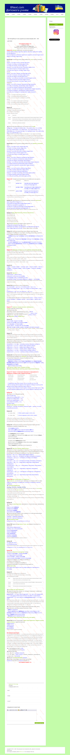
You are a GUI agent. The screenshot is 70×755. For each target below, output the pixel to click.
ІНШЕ (62, 14)
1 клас (7, 14)
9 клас (52, 14)
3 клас (18, 14)
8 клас (46, 14)
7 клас (41, 14)
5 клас (29, 14)
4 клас (24, 14)
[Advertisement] (25, 28)
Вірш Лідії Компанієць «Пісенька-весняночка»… (23, 212)
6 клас (35, 14)
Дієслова (14, 50)
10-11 (57, 14)
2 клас (13, 14)
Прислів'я (14, 273)
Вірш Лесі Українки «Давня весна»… (20, 448)
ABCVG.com (21, 751)
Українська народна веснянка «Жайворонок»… (23, 307)
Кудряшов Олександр (13, 684)
